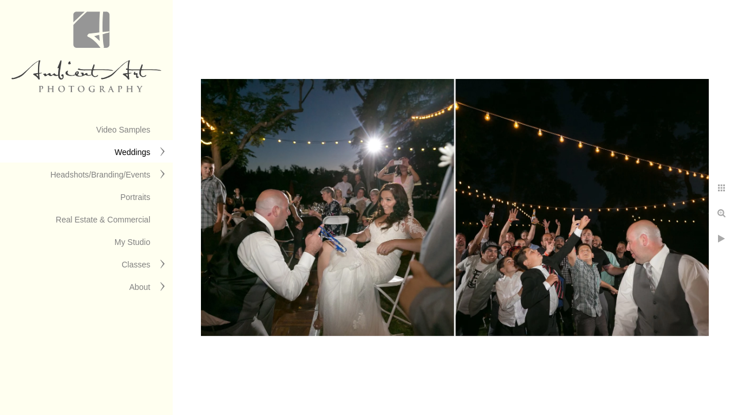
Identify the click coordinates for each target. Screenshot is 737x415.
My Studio (132, 242)
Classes (135, 264)
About (139, 287)
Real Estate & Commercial (103, 219)
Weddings (132, 152)
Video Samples (123, 129)
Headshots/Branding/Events (100, 174)
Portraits (135, 197)
